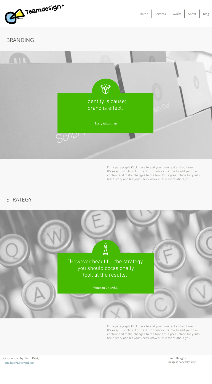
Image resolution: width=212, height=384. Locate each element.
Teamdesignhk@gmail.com (18, 362)
